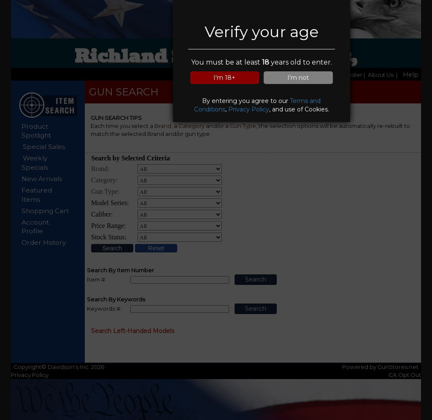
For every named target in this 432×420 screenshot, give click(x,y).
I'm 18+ (224, 77)
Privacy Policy (248, 109)
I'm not (298, 77)
